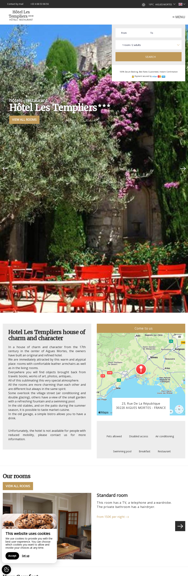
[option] (94, 169)
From (124, 32)
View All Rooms (24, 120)
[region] (29, 538)
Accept (12, 555)
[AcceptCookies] (6, 569)
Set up (25, 555)
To (151, 32)
